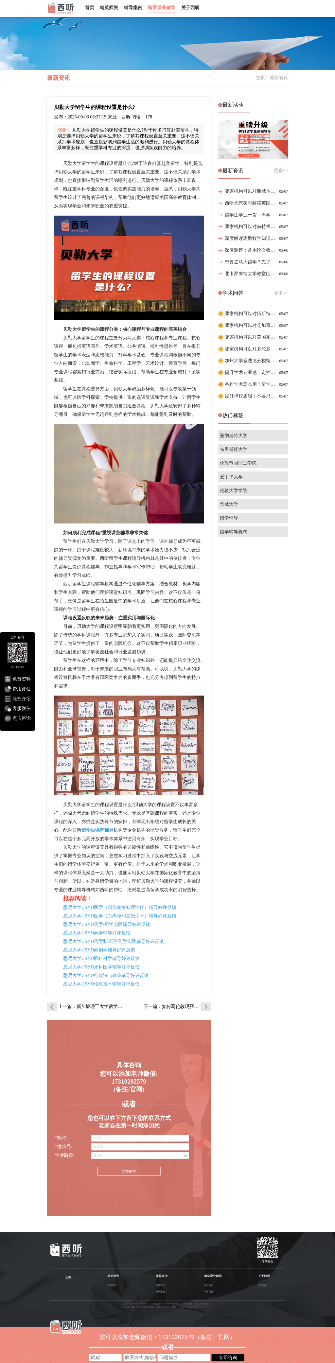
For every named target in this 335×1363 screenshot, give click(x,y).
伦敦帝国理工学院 (238, 463)
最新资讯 (208, 1285)
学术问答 (208, 1291)
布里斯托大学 (233, 449)
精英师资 (109, 7)
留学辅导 (229, 518)
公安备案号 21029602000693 (166, 1303)
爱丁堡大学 (231, 476)
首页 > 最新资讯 (272, 77)
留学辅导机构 (233, 531)
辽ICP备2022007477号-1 (136, 1303)
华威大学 (229, 504)
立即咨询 (228, 1357)
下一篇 (177, 1006)
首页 (89, 7)
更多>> (281, 170)
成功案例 (160, 1291)
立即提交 (129, 1171)
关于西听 (190, 7)
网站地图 (187, 1303)
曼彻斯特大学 (233, 435)
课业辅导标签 (202, 1303)
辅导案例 (133, 7)
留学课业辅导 (161, 7)
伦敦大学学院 (233, 490)
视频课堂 (160, 1285)
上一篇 (92, 1006)
